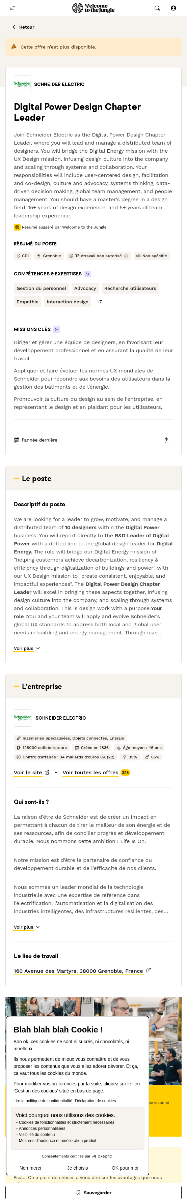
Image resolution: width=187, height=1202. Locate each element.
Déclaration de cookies (95, 1101)
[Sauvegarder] (93, 1192)
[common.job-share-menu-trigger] (166, 440)
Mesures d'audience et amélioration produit (57, 1140)
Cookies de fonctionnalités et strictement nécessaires (66, 1122)
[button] (22, 84)
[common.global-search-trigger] (157, 8)
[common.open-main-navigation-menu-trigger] (12, 8)
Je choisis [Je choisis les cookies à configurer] (77, 1168)
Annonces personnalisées (42, 1128)
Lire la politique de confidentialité (43, 1101)
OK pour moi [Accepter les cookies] (125, 1168)
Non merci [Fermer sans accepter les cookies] (30, 1168)
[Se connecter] (173, 8)
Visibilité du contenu (37, 1134)
